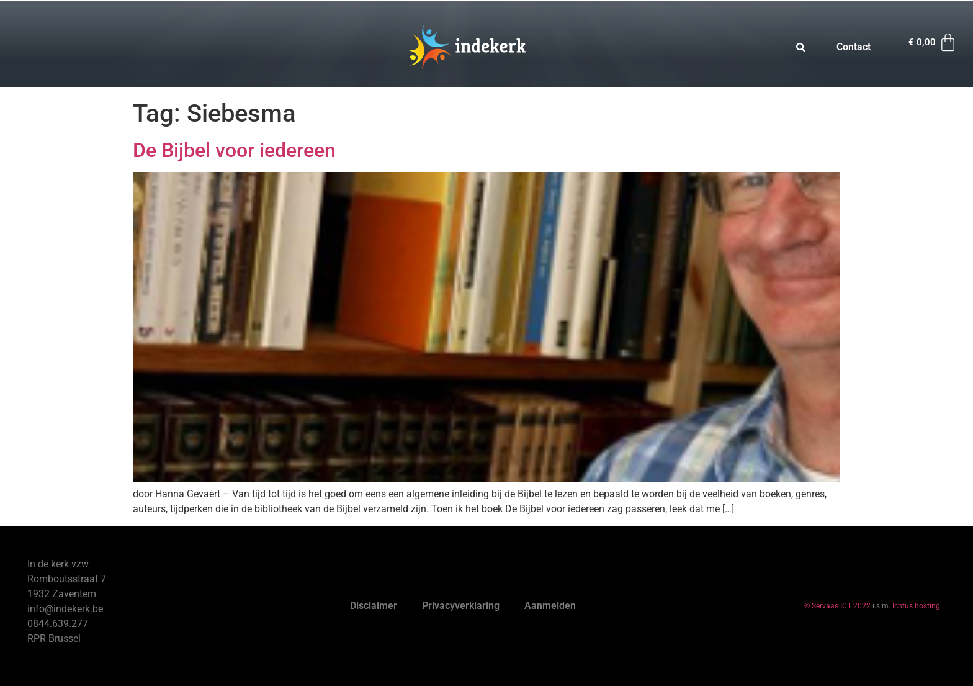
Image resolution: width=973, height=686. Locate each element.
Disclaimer (373, 606)
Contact (853, 47)
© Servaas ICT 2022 (837, 606)
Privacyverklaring (461, 606)
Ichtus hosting (916, 606)
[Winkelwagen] (933, 42)
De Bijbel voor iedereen (234, 150)
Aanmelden (550, 606)
